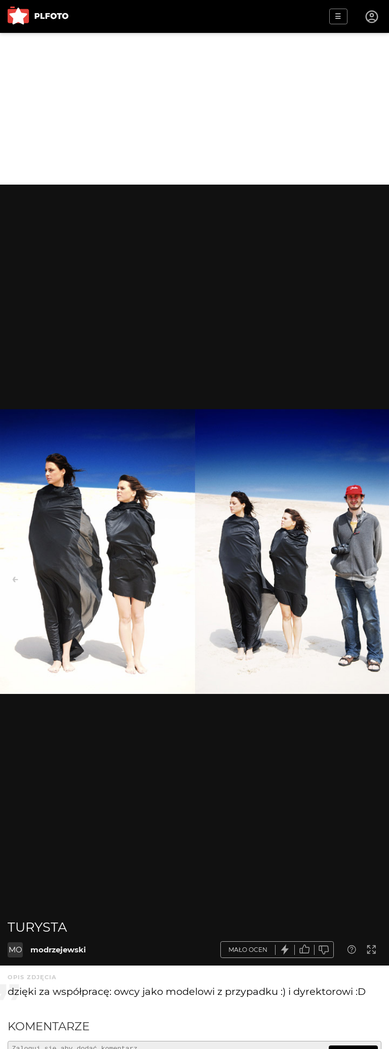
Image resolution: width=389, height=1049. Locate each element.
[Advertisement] (194, 109)
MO (15, 949)
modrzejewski (58, 949)
